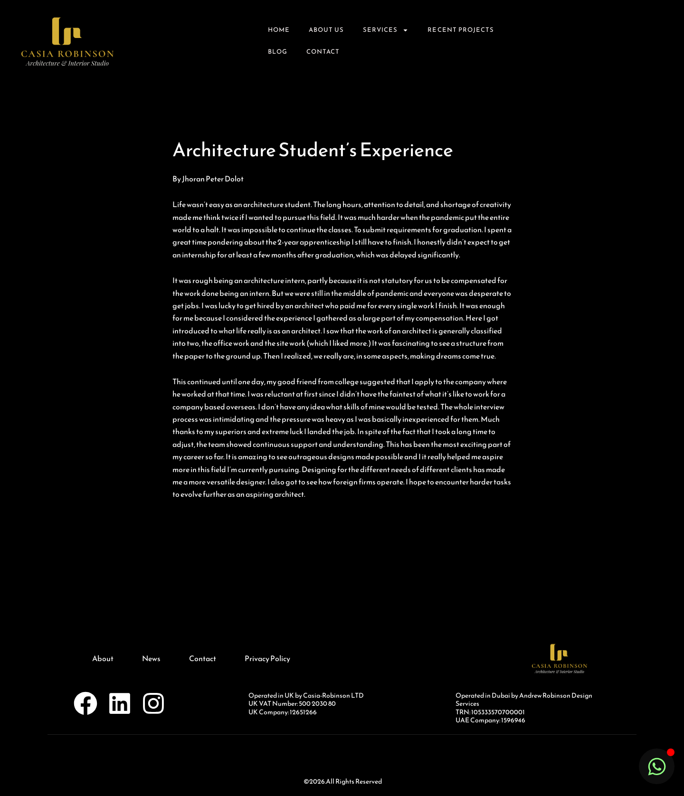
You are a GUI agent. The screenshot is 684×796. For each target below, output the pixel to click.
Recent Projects (461, 29)
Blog (277, 51)
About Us (326, 29)
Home (279, 29)
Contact (323, 51)
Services (385, 30)
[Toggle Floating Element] (656, 766)
